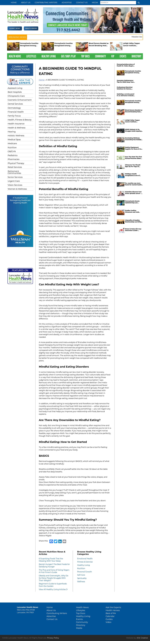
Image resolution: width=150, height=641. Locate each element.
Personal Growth (84, 572)
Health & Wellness (16, 128)
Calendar (110, 616)
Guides (109, 619)
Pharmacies (13, 159)
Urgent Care (14, 181)
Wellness (81, 582)
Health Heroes (113, 610)
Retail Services (15, 167)
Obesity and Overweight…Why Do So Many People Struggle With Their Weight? (53, 578)
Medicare (12, 143)
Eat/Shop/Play (68, 56)
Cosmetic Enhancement (20, 100)
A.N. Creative (142, 638)
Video (108, 622)
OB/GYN (12, 151)
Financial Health (16, 112)
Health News (15, 56)
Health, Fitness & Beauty (19, 120)
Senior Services (15, 177)
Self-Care (81, 575)
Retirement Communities (14, 172)
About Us (25, 3)
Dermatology (14, 108)
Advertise (67, 3)
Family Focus (14, 116)
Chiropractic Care (16, 96)
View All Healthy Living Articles (53, 589)
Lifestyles (31, 56)
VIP (112, 56)
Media (95, 3)
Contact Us (81, 3)
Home (14, 3)
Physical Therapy (16, 163)
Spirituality (81, 578)
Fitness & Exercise (85, 562)
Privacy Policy (53, 638)
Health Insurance (16, 124)
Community (100, 56)
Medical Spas (14, 140)
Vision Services (15, 185)
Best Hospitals (15, 92)
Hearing (12, 132)
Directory (136, 56)
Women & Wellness (17, 189)
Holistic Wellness (16, 136)
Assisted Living (15, 88)
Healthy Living (48, 56)
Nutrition (12, 148)
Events (123, 56)
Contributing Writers (46, 3)
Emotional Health (85, 559)
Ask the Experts (113, 607)
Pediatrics (12, 155)
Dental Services (15, 104)
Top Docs (85, 56)
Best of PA (111, 613)
